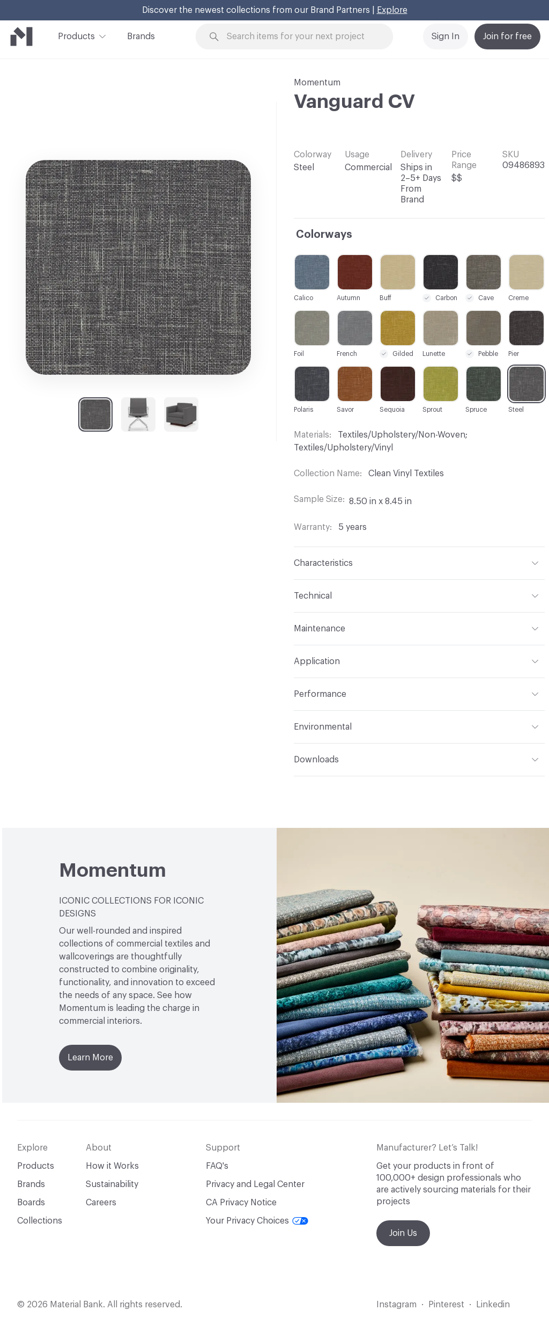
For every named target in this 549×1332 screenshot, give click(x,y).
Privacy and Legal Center (255, 1184)
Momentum (317, 82)
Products (76, 35)
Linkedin (493, 1304)
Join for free (507, 36)
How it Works (112, 1166)
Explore (392, 10)
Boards (31, 1202)
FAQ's (217, 1166)
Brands (141, 36)
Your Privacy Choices (257, 1221)
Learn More (90, 1057)
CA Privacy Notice (241, 1202)
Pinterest (446, 1304)
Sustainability (112, 1184)
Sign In (445, 36)
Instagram (396, 1304)
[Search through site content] (301, 37)
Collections (39, 1221)
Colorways (324, 234)
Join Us (403, 1233)
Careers (101, 1202)
